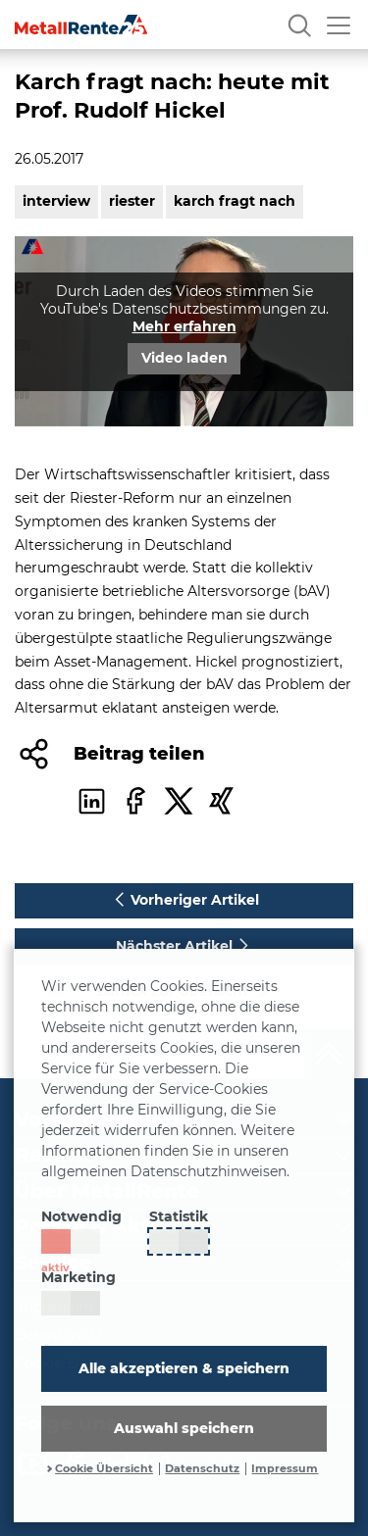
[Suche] (299, 24)
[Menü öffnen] (338, 24)
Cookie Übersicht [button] (104, 1468)
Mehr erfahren (184, 326)
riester (132, 201)
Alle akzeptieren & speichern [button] (184, 1368)
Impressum (284, 1468)
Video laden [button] (184, 358)
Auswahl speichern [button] (184, 1428)
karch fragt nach (234, 201)
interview (56, 201)
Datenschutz (202, 1468)
